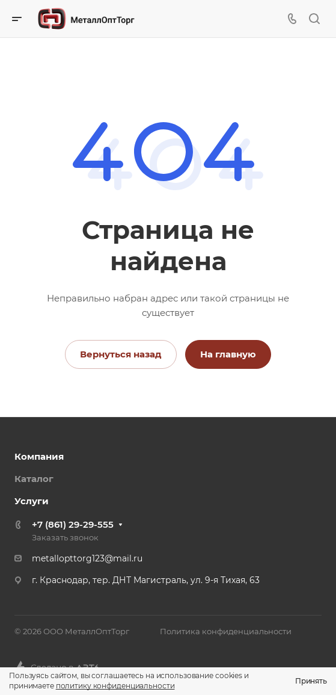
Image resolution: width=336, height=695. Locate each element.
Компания (39, 456)
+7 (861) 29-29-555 (73, 524)
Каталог (33, 478)
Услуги (31, 501)
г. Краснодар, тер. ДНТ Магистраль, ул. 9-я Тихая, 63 (146, 580)
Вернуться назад (121, 354)
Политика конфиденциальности (226, 631)
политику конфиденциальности (115, 685)
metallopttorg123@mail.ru (87, 558)
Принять (311, 680)
